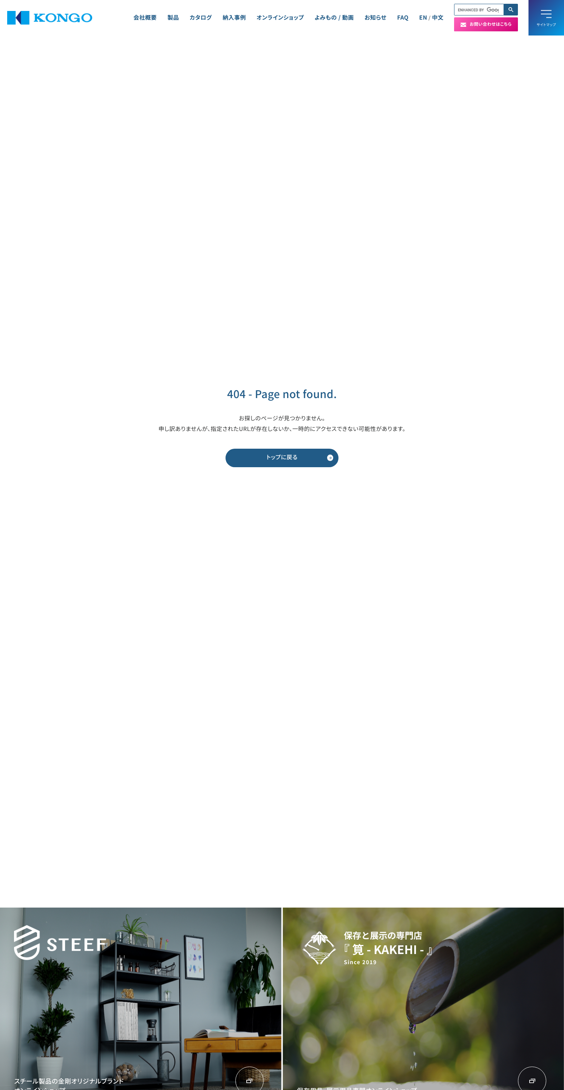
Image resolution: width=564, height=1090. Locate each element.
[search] (478, 9)
